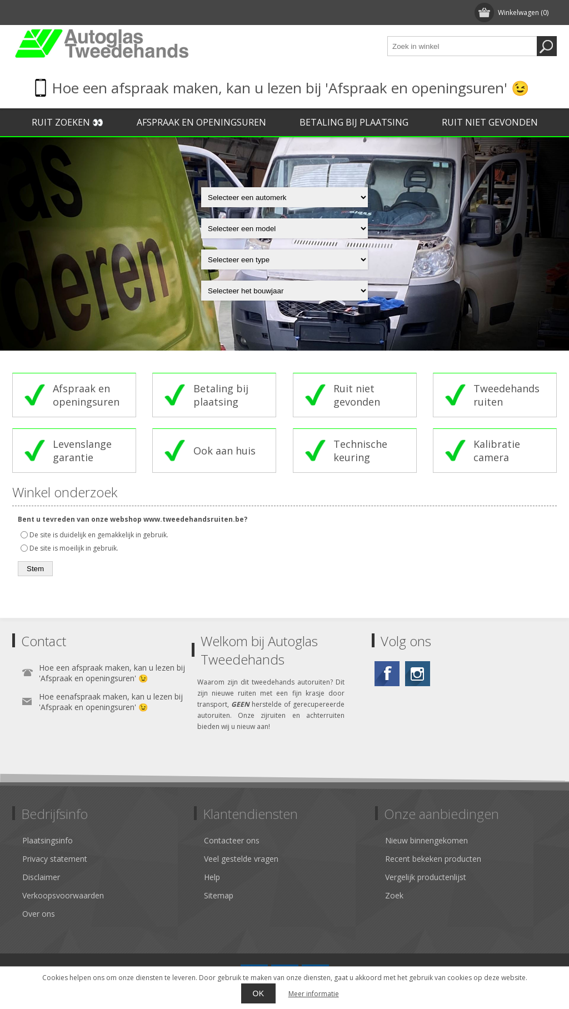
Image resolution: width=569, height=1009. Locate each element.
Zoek (394, 895)
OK (258, 993)
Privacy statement (54, 858)
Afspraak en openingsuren (201, 122)
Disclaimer (41, 877)
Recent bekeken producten (433, 858)
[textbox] (462, 46)
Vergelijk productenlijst (425, 877)
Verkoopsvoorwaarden (63, 895)
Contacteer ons (231, 840)
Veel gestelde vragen (241, 858)
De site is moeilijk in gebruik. (73, 548)
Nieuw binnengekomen (426, 840)
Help (212, 877)
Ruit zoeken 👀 (67, 122)
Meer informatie (313, 993)
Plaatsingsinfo (47, 840)
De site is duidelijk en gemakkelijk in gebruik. (98, 535)
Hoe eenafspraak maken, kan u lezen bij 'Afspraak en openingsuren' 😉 (111, 701)
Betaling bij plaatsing (354, 122)
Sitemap (218, 895)
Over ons (38, 913)
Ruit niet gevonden (490, 122)
